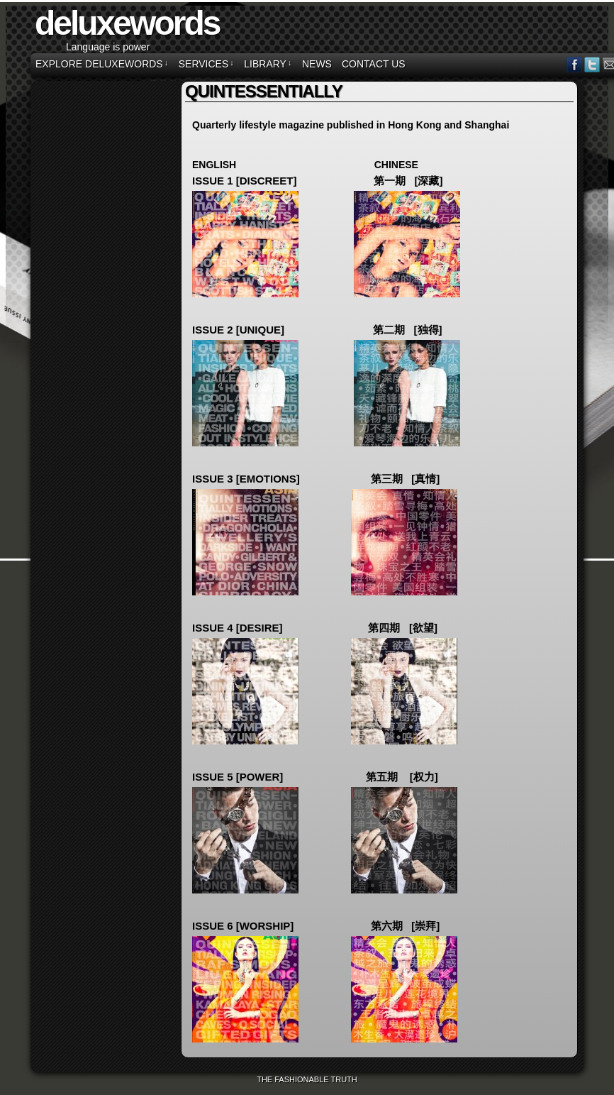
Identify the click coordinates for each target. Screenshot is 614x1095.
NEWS (317, 64)
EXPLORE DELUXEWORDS (101, 64)
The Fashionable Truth (307, 1079)
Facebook (575, 64)
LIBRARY (267, 64)
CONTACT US (374, 64)
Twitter (592, 64)
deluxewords (127, 23)
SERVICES (206, 64)
